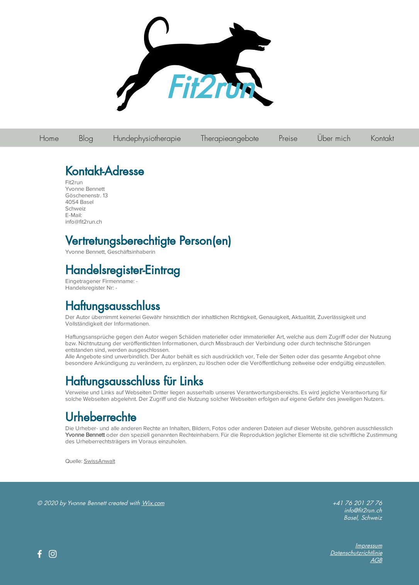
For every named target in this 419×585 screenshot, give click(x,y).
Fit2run (210, 87)
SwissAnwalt (99, 461)
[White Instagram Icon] (52, 554)
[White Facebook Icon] (39, 554)
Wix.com (153, 503)
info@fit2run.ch (363, 510)
